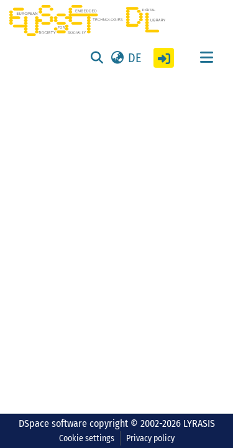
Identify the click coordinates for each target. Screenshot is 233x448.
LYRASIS (199, 423)
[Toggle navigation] (206, 58)
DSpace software (53, 423)
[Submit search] (96, 57)
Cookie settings (86, 438)
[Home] (87, 20)
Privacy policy (150, 438)
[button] (125, 57)
